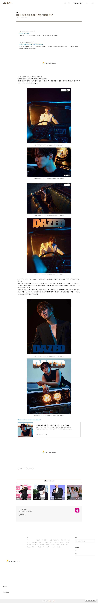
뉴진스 (53, 547)
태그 (69, 3)
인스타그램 (36, 544)
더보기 (28, 549)
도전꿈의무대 (41, 547)
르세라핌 (29, 544)
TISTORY (49, 601)
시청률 (29, 542)
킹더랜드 (41, 542)
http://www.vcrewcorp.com (25, 31)
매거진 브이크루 (24, 33)
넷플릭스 (62, 542)
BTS (68, 542)
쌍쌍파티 (34, 547)
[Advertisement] (49, 63)
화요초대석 (35, 542)
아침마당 (38, 540)
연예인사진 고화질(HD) (78, 3)
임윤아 (63, 544)
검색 (93, 541)
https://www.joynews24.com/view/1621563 (29, 419)
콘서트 (57, 542)
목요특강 (48, 547)
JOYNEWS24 (7, 3)
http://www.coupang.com (25, 42)
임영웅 (58, 547)
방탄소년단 (63, 540)
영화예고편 (56, 540)
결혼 (53, 544)
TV (87, 3)
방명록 (92, 3)
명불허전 (42, 544)
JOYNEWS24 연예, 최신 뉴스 (25, 511)
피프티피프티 (44, 540)
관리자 (54, 601)
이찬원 (68, 544)
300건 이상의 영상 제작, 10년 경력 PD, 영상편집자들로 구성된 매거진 (38, 35)
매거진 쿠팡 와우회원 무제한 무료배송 (31, 44)
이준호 (52, 542)
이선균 (29, 547)
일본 (28, 540)
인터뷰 (46, 542)
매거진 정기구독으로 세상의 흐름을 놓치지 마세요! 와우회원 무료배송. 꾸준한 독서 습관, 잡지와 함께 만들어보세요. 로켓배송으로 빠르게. (49, 47)
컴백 (51, 540)
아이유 (69, 540)
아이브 (58, 544)
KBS (33, 540)
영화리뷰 (48, 544)
